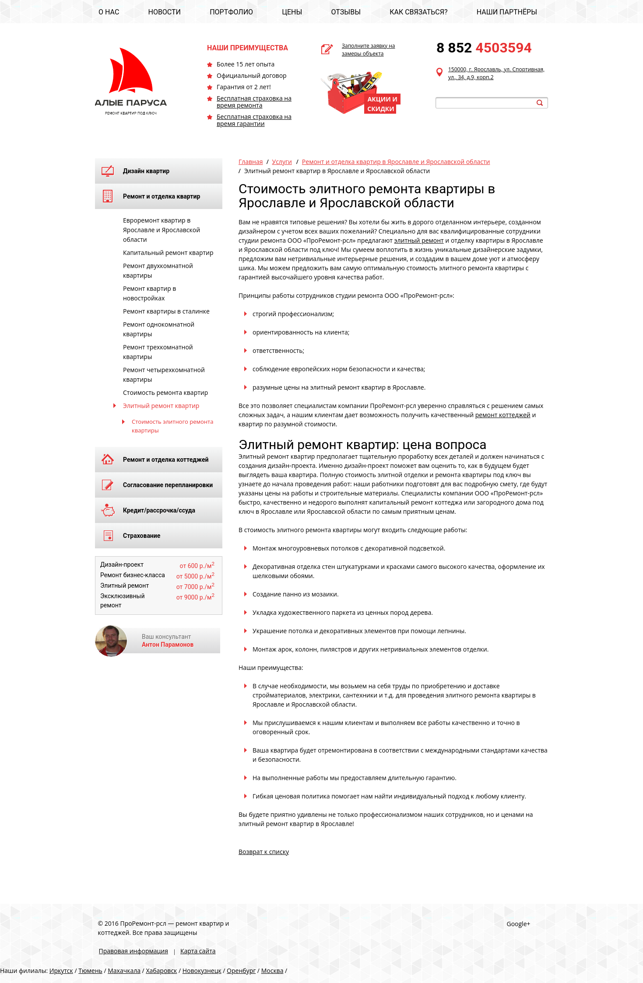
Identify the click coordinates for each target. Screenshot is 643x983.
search (540, 103)
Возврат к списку (264, 851)
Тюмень (90, 970)
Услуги (282, 161)
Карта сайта (198, 951)
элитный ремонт (419, 240)
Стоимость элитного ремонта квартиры (172, 426)
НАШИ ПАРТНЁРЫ (507, 12)
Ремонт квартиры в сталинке (166, 311)
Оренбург (241, 970)
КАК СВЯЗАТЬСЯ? (418, 12)
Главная (251, 161)
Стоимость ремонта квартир (165, 392)
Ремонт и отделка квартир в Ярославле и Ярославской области (396, 161)
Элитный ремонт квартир (161, 405)
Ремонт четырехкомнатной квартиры (164, 374)
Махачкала (124, 970)
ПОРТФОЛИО (231, 12)
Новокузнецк (202, 970)
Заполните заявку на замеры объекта (368, 49)
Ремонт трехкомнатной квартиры (158, 352)
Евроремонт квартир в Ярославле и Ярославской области (161, 230)
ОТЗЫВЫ (346, 12)
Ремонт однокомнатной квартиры (158, 329)
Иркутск (61, 970)
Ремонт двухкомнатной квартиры (158, 270)
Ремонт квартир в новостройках (149, 293)
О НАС (108, 12)
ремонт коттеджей (503, 415)
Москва (272, 970)
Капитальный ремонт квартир (168, 252)
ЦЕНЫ (292, 12)
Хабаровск (161, 970)
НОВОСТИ (164, 12)
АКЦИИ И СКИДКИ (382, 104)
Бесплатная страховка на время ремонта (254, 101)
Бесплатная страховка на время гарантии (254, 120)
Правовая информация (133, 951)
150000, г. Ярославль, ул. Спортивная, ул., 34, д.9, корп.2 (496, 73)
